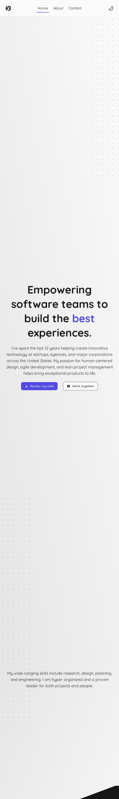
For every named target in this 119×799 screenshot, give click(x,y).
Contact (75, 8)
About (58, 8)
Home (43, 8)
